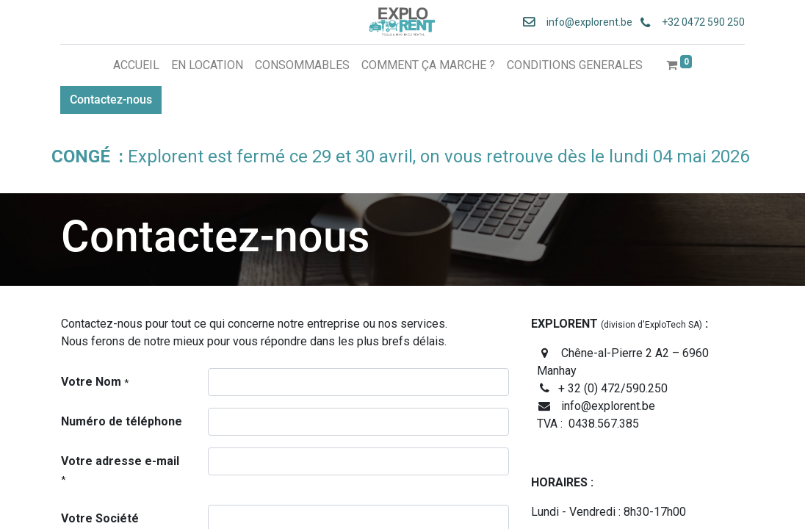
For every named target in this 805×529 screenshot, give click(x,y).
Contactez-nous (112, 100)
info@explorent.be (584, 22)
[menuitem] (136, 65)
